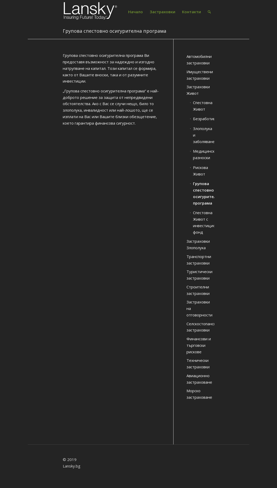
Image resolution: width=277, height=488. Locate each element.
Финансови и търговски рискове (198, 345)
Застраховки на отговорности (199, 308)
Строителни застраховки (198, 290)
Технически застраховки (198, 363)
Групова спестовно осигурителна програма (114, 31)
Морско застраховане (199, 394)
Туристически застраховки (199, 275)
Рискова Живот (200, 171)
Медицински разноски (203, 154)
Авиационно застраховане (199, 379)
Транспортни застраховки (198, 260)
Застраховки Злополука (198, 244)
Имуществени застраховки (199, 75)
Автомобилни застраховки (199, 59)
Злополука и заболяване (203, 135)
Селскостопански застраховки (200, 327)
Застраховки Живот (198, 90)
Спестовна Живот (202, 106)
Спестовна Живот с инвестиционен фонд (203, 222)
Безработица (203, 118)
